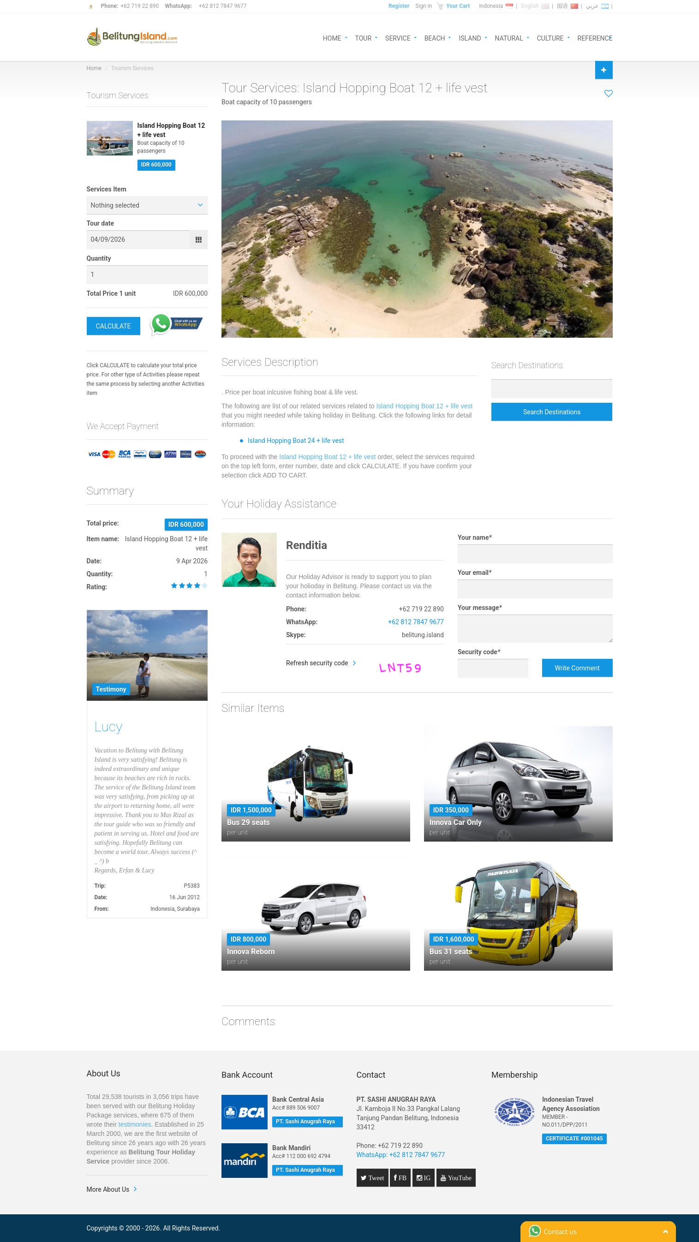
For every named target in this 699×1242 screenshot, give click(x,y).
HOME (332, 38)
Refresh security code (317, 663)
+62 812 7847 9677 (222, 6)
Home (94, 68)
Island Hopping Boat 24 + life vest (296, 440)
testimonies (135, 1124)
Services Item (106, 189)
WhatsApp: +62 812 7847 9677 (401, 1154)
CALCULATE (113, 326)
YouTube (459, 1178)
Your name (475, 537)
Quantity (99, 258)
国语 (567, 6)
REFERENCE (595, 38)
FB (401, 1178)
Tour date (100, 223)
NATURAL (509, 38)
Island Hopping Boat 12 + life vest (424, 406)
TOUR (363, 38)
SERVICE (398, 38)
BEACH (434, 38)
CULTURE (550, 38)
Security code (479, 652)
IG (426, 1178)
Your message (480, 607)
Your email (474, 572)
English (535, 6)
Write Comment (577, 668)
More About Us (108, 1189)
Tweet (375, 1178)
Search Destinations (552, 412)
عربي (597, 6)
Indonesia (496, 6)
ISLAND (470, 38)
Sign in (423, 6)
